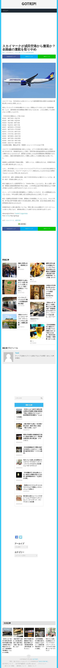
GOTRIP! (29, 4)
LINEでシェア (47, 56)
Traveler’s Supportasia (21, 213)
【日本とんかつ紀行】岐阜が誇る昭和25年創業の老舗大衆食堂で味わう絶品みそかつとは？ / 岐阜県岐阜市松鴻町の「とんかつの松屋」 (29, 413)
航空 (32, 52)
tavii (3, 52)
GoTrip (8, 216)
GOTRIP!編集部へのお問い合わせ (26, 663)
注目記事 (28, 52)
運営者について (21, 666)
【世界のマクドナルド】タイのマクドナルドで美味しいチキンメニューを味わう (32, 487)
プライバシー (42, 663)
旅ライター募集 (9, 666)
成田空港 (18, 220)
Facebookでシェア (11, 56)
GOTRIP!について (7, 663)
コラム (16, 52)
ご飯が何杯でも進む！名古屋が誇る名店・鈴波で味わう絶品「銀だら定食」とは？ (32, 425)
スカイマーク (10, 220)
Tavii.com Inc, (43, 661)
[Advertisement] (29, 26)
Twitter (20, 537)
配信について (32, 666)
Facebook (16, 537)
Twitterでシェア (29, 56)
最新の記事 (29, 405)
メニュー (5, 10)
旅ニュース (22, 52)
